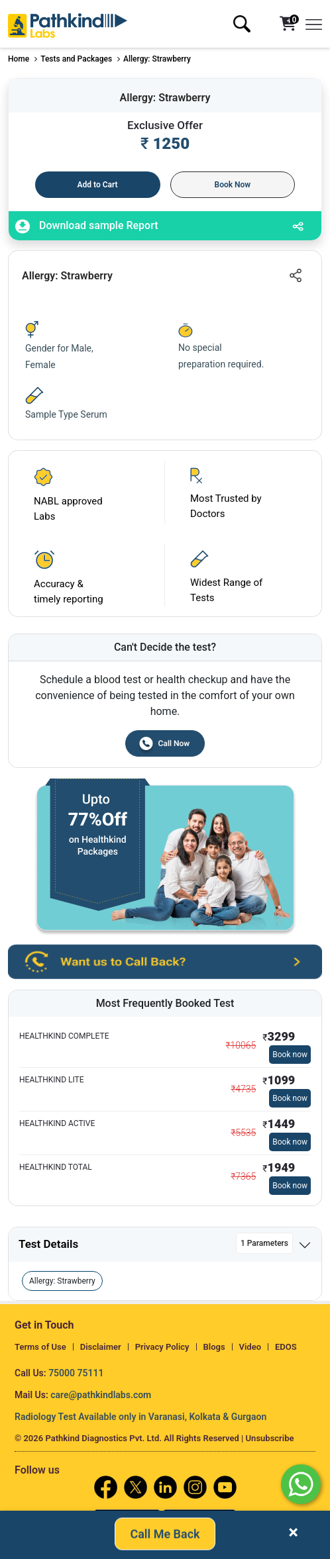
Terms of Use (40, 1347)
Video (250, 1347)
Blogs (214, 1347)
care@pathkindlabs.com (100, 1395)
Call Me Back (164, 1532)
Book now (289, 1054)
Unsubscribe (270, 1438)
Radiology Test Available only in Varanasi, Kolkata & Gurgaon (140, 1416)
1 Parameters (264, 1243)
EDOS (286, 1347)
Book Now (233, 184)
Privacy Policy (162, 1347)
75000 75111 (75, 1373)
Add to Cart (98, 184)
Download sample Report (86, 226)
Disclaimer (100, 1347)
